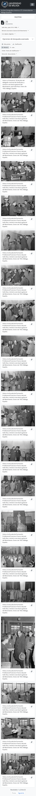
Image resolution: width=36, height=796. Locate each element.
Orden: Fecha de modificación (10, 50)
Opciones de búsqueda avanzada (15, 39)
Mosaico (5, 47)
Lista (12, 47)
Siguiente (21, 793)
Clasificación (17, 44)
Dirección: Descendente (9, 54)
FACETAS (18, 17)
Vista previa (6, 44)
